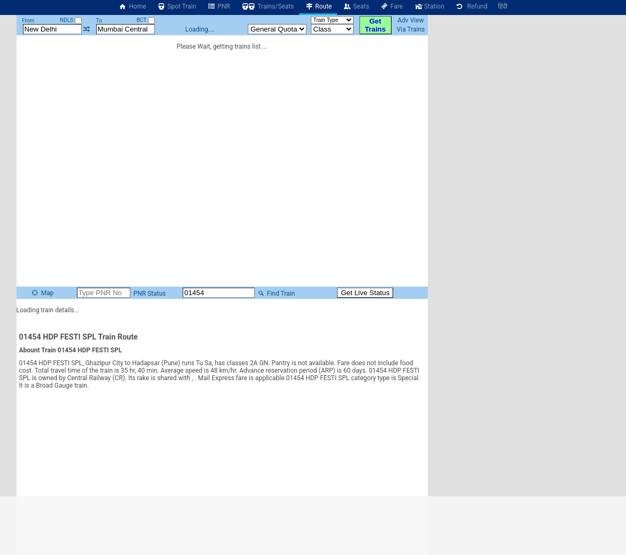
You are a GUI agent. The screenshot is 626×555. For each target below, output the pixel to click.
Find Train (295, 293)
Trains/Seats (267, 6)
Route (318, 6)
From (28, 21)
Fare (391, 6)
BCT (146, 20)
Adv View (410, 20)
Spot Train (177, 6)
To (99, 21)
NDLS (71, 20)
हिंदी (502, 6)
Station (428, 6)
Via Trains (411, 29)
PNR (218, 6)
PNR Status (169, 293)
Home (132, 6)
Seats (355, 6)
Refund (471, 6)
